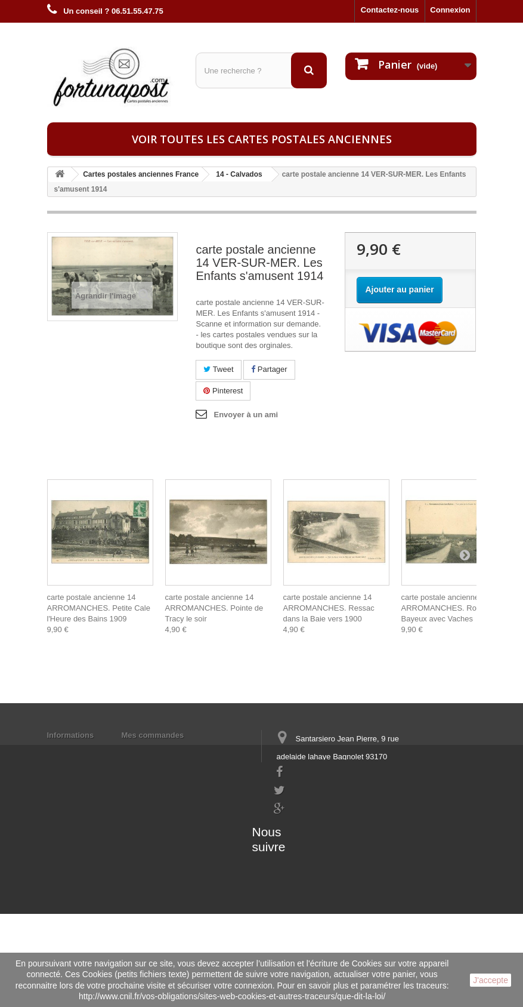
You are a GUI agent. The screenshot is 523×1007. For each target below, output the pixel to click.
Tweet (218, 369)
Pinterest (223, 390)
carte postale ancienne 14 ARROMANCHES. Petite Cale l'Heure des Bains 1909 (98, 608)
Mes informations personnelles (179, 750)
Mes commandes (153, 735)
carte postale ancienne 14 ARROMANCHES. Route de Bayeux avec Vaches (450, 608)
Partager (269, 369)
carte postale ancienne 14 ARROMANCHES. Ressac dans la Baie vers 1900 (329, 608)
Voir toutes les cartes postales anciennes (262, 139)
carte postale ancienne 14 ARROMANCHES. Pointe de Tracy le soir (214, 608)
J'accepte (490, 980)
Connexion (450, 9)
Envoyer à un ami (245, 414)
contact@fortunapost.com (320, 836)
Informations (70, 735)
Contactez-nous (390, 9)
